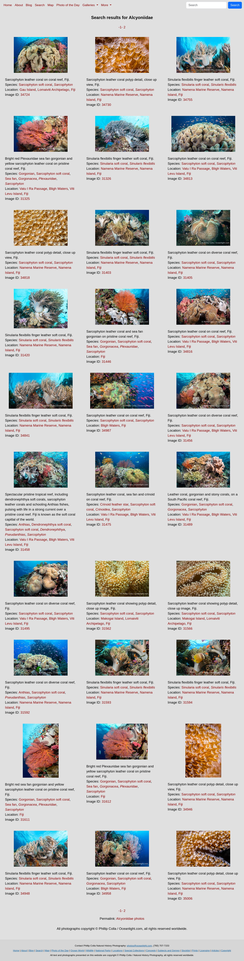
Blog (29, 5)
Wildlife (90, 950)
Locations (118, 950)
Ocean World (77, 950)
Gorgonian (26, 173)
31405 (187, 277)
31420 (25, 355)
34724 (25, 95)
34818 (25, 277)
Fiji (73, 89)
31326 (106, 178)
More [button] (105, 5)
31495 (25, 628)
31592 (25, 712)
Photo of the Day (68, 5)
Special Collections (134, 950)
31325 (25, 199)
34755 (187, 100)
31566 (187, 628)
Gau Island (28, 89)
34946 (187, 809)
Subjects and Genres (168, 950)
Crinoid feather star (114, 504)
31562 (106, 628)
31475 (106, 524)
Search (40, 5)
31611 (25, 819)
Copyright (226, 950)
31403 (106, 272)
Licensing (205, 950)
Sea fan (10, 178)
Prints (195, 950)
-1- (121, 27)
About (19, 5)
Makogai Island (112, 618)
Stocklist (185, 950)
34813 (187, 178)
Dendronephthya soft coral (51, 524)
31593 (106, 702)
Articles (215, 950)
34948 (25, 893)
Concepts (151, 950)
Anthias (24, 524)
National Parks (103, 950)
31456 (187, 440)
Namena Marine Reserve (119, 95)
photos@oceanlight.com (139, 945)
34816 (187, 351)
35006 (187, 898)
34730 (106, 105)
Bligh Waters (58, 189)
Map (51, 5)
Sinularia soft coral (195, 84)
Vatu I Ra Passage (33, 189)
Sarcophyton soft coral (35, 84)
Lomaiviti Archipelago (53, 89)
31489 (187, 524)
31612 (106, 801)
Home (8, 5)
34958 (106, 893)
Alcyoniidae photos (130, 918)
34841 (25, 435)
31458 (25, 549)
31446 (106, 361)
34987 (106, 430)
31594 (187, 702)
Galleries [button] (89, 5)
